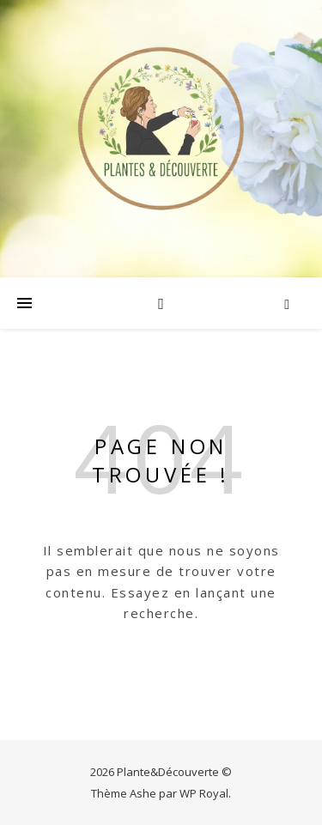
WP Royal (203, 793)
